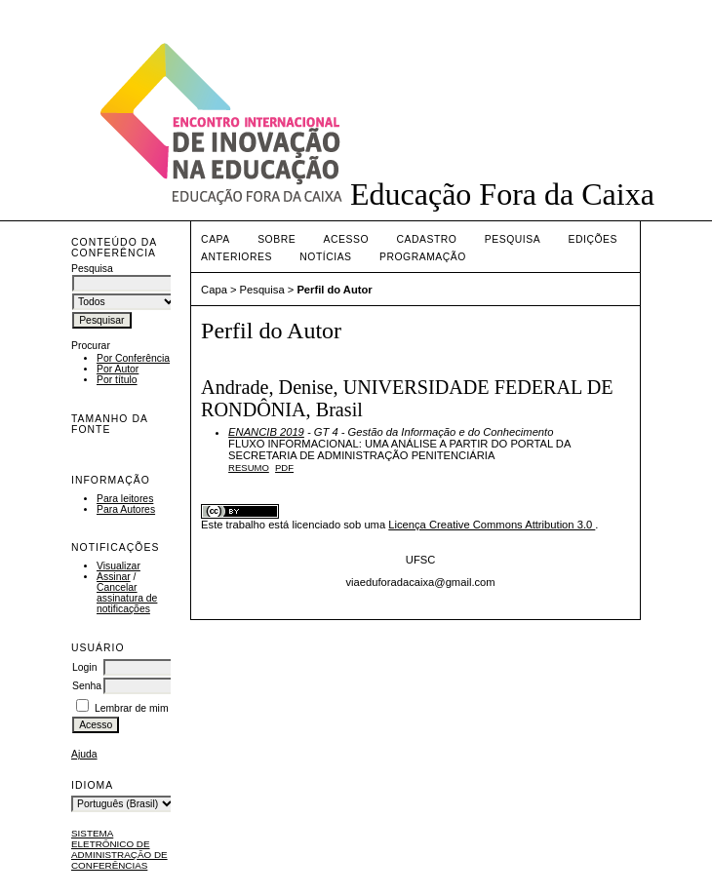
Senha (86, 686)
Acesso (346, 239)
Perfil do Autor (334, 289)
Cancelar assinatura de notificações (127, 598)
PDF (284, 467)
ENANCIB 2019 (266, 432)
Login (84, 667)
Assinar (114, 576)
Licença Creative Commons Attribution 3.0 (491, 524)
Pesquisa (512, 239)
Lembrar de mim (132, 708)
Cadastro (427, 239)
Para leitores (125, 498)
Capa (215, 239)
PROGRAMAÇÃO (422, 257)
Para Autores (126, 509)
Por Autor (117, 369)
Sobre (276, 239)
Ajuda (84, 754)
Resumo (248, 467)
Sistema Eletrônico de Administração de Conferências (119, 849)
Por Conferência (133, 358)
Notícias (325, 257)
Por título (117, 379)
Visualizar (118, 566)
